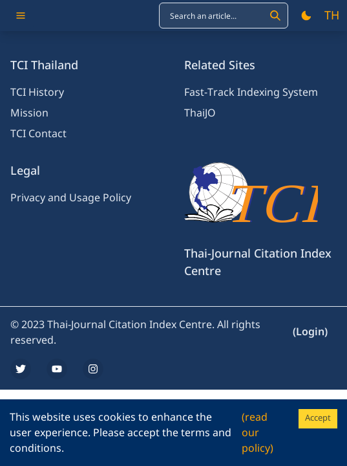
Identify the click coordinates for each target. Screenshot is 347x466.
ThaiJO (200, 113)
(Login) (310, 332)
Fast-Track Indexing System (251, 92)
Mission (29, 113)
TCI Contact (38, 134)
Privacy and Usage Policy (70, 198)
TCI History (37, 92)
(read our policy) (257, 433)
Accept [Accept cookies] (318, 418)
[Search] (275, 15)
